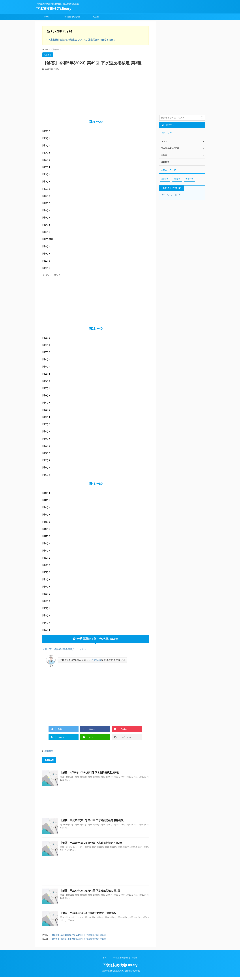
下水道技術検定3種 (71, 16)
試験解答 (49, 751)
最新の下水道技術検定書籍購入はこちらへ (64, 649)
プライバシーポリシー (172, 195)
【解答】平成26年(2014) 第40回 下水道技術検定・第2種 (91, 842)
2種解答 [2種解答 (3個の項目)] (165, 179)
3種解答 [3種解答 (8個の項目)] (177, 179)
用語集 (96, 16)
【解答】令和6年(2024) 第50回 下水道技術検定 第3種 (78, 939)
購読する (168, 125)
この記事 (96, 660)
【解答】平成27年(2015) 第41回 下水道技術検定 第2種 (90, 890)
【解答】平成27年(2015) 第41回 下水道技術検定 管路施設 (92, 820)
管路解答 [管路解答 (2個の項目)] (189, 179)
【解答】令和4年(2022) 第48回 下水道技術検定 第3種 (78, 935)
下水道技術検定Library (53, 9)
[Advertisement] (95, 93)
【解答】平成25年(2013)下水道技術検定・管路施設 (88, 913)
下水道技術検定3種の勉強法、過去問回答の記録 (120, 971)
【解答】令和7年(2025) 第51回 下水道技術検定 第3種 (89, 772)
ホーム (47, 16)
